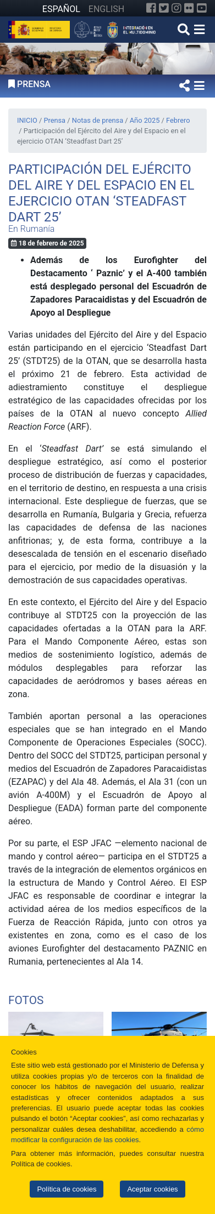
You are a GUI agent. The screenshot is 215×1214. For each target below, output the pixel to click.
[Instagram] (176, 8)
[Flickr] (189, 8)
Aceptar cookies (152, 1189)
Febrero (178, 120)
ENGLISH (106, 9)
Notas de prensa (97, 120)
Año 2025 (145, 120)
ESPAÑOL (61, 9)
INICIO (27, 120)
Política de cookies (66, 1189)
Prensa (54, 120)
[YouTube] (202, 8)
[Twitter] (164, 8)
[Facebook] (151, 8)
